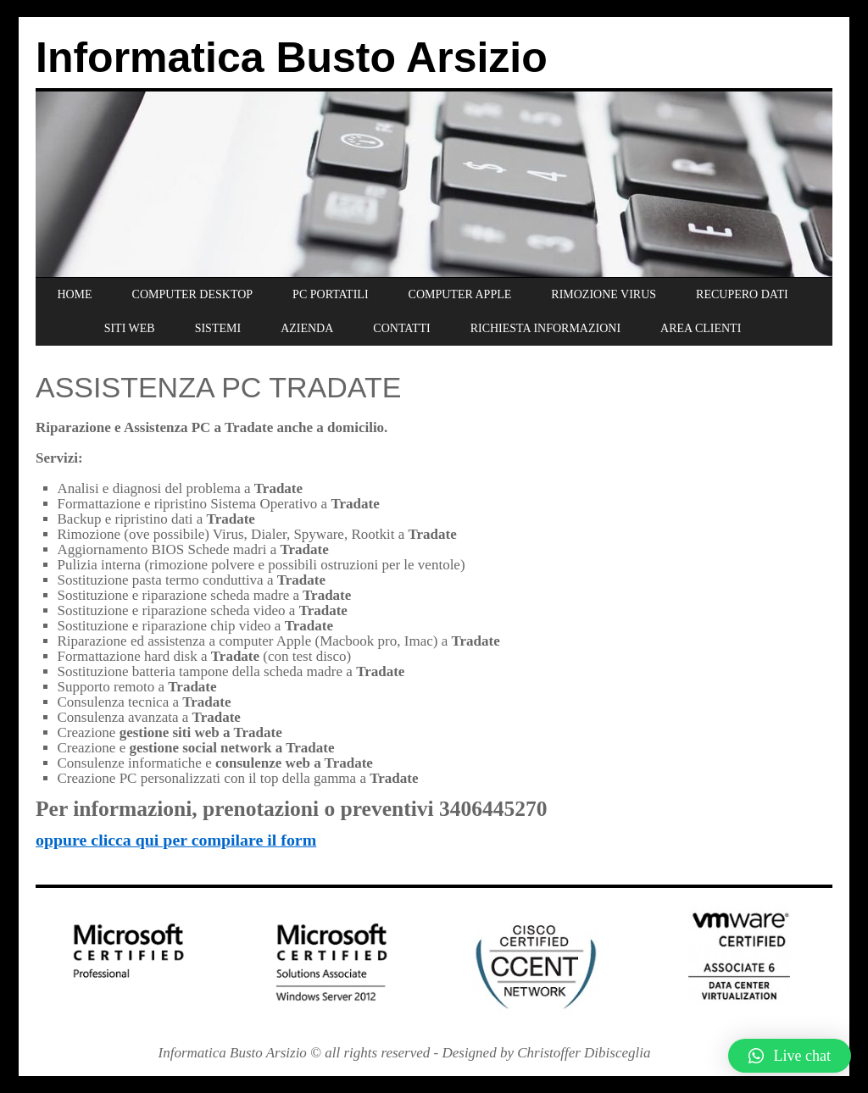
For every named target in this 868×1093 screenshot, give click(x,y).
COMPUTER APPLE (460, 294)
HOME (74, 294)
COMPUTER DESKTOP (192, 294)
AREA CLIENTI (700, 328)
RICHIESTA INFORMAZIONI (545, 328)
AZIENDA (307, 328)
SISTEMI (218, 328)
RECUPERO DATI (742, 294)
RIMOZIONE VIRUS (603, 294)
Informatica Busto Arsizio (292, 57)
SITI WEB (129, 328)
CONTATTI (401, 328)
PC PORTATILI (330, 294)
